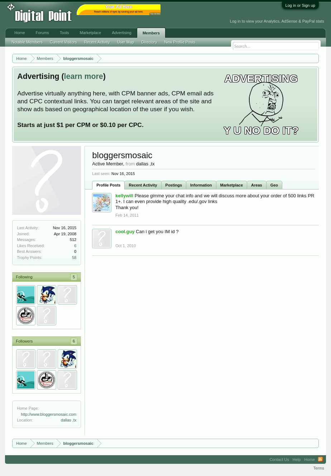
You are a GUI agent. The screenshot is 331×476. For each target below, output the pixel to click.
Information (201, 185)
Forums (42, 32)
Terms (318, 468)
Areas (256, 185)
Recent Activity (143, 185)
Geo (274, 185)
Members (151, 33)
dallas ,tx (68, 420)
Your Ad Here (155, 14)
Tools (64, 32)
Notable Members (27, 42)
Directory (149, 42)
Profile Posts (108, 185)
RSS (320, 459)
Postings (174, 185)
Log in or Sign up (300, 5)
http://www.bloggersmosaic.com (49, 414)
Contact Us (279, 459)
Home (19, 32)
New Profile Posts (180, 42)
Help (297, 459)
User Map (125, 42)
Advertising (121, 32)
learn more (83, 76)
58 (74, 257)
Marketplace (231, 185)
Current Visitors (63, 42)
